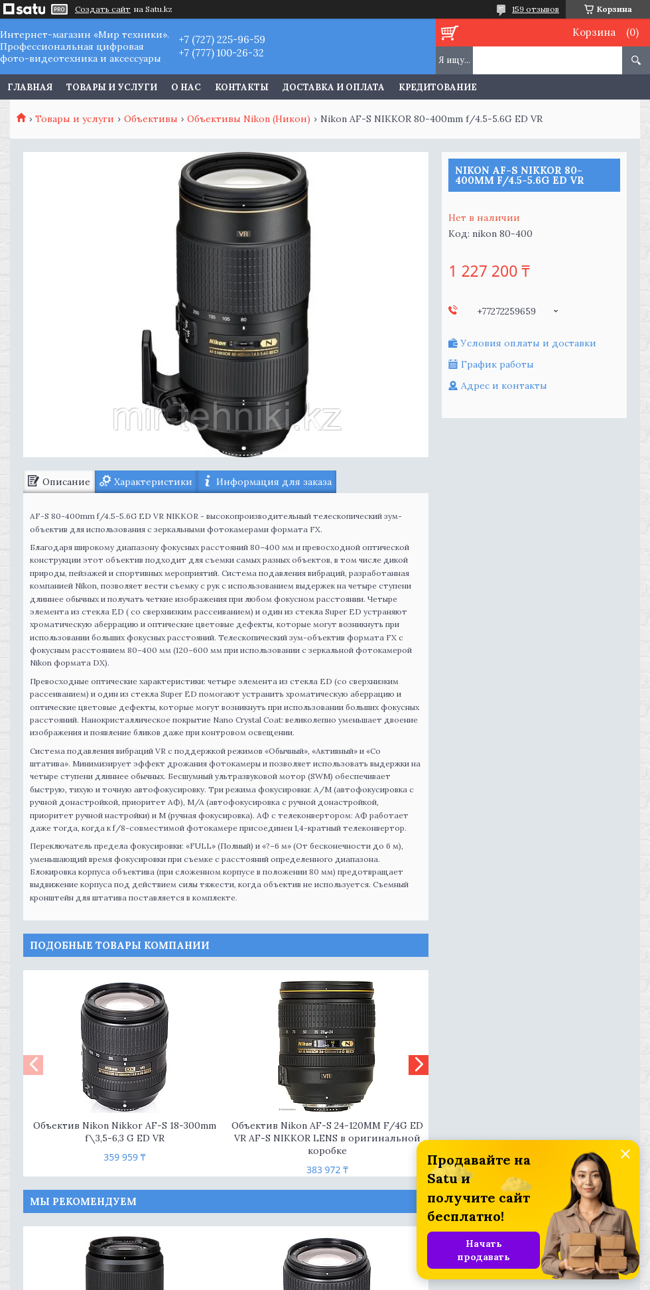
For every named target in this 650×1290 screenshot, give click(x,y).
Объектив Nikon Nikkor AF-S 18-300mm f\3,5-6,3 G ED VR (124, 1131)
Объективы (151, 119)
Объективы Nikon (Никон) (248, 119)
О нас (186, 87)
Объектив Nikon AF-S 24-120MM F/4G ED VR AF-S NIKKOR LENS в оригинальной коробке (327, 1138)
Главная (29, 87)
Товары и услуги (111, 87)
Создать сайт (103, 9)
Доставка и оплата (334, 87)
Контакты (242, 87)
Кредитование (438, 87)
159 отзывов (535, 9)
